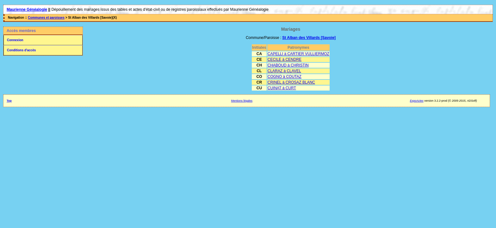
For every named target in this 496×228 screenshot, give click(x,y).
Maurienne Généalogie (27, 9)
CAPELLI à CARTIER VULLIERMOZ (298, 54)
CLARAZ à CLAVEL (284, 71)
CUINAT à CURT (282, 88)
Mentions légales (242, 100)
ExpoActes (417, 100)
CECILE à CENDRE (284, 59)
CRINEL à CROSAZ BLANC (291, 82)
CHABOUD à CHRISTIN (288, 65)
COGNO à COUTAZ (284, 76)
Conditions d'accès (21, 50)
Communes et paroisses (46, 17)
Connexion (15, 40)
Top (9, 100)
